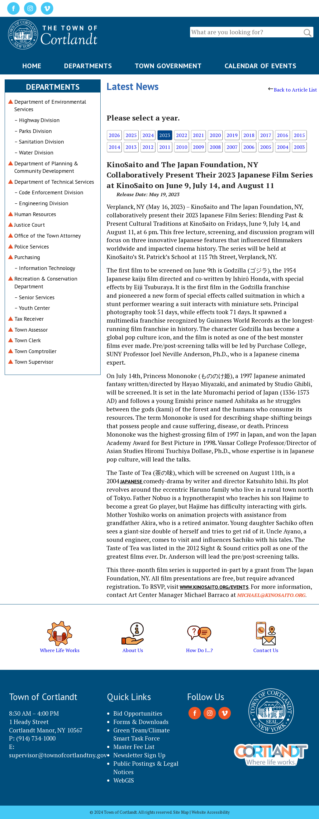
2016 (282, 135)
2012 (148, 147)
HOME (31, 65)
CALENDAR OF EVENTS (261, 65)
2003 (299, 147)
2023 (164, 135)
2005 (265, 147)
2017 (265, 135)
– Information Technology (44, 268)
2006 (249, 147)
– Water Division (33, 152)
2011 (164, 147)
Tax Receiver (29, 318)
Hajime (292, 498)
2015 (299, 135)
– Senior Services (34, 297)
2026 (114, 135)
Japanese (131, 481)
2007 (232, 147)
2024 (148, 135)
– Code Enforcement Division (48, 192)
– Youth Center (32, 307)
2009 (198, 147)
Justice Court (29, 224)
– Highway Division (37, 120)
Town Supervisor (33, 361)
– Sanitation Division (39, 141)
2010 (181, 147)
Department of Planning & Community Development (46, 167)
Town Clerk (27, 340)
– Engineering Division (41, 203)
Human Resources (35, 214)
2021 (198, 135)
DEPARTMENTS (88, 65)
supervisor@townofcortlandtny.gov (58, 755)
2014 (114, 147)
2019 (232, 135)
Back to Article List (292, 89)
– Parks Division (33, 131)
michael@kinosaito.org (271, 595)
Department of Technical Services (54, 181)
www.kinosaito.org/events (214, 587)
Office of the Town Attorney (47, 235)
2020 (215, 135)
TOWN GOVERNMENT (168, 65)
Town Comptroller (35, 351)
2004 (282, 147)
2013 (131, 147)
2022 (181, 135)
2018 (249, 135)
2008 (215, 147)
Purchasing (27, 257)
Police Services (31, 246)
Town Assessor (31, 329)
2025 (131, 135)
